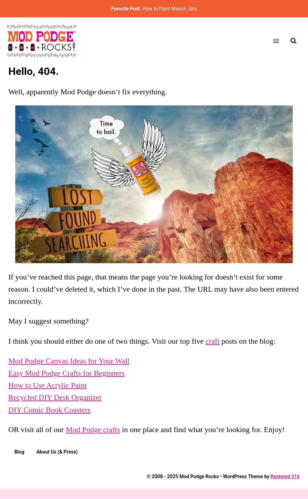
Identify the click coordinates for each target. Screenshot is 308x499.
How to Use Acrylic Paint (47, 385)
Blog (19, 452)
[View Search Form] (293, 41)
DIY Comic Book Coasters (49, 409)
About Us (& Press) (57, 452)
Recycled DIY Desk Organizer (55, 397)
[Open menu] (276, 40)
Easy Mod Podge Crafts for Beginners (66, 373)
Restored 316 (285, 476)
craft (212, 341)
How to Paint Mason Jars (169, 8)
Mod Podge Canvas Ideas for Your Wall (68, 360)
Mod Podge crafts (93, 429)
